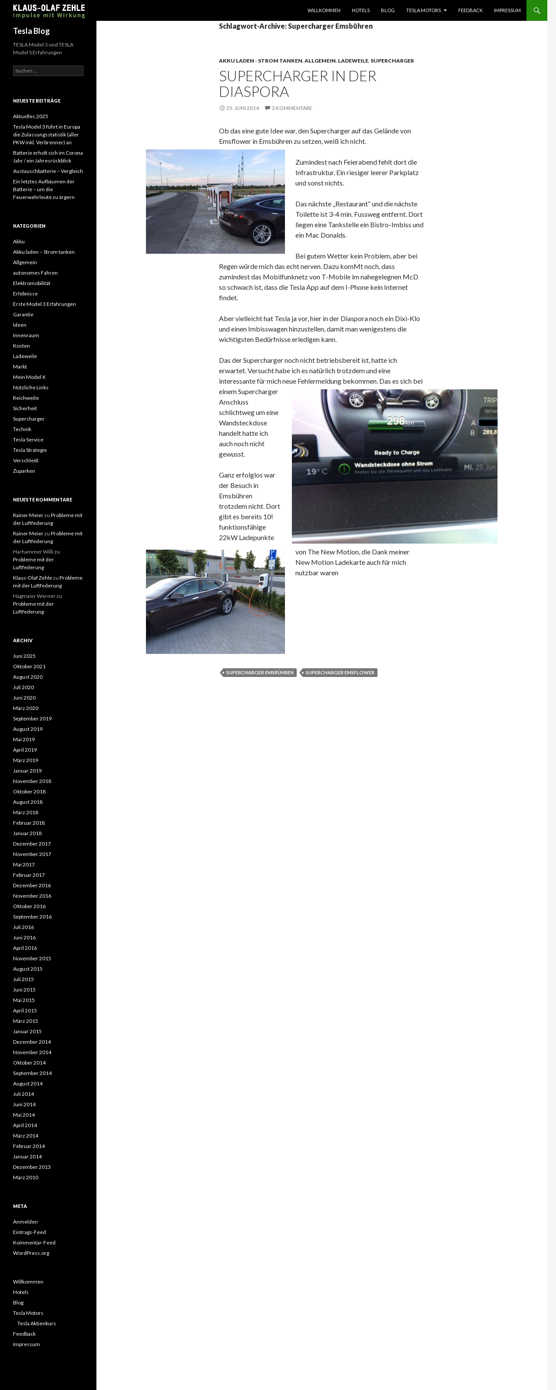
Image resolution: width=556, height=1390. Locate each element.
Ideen (19, 325)
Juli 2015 (23, 979)
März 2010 (25, 1177)
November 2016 (32, 895)
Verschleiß (25, 460)
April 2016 (25, 948)
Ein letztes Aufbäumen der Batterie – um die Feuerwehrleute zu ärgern (44, 189)
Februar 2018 (29, 822)
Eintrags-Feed (29, 1232)
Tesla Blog (31, 31)
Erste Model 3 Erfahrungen (44, 304)
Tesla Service (28, 439)
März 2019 (25, 760)
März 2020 (25, 708)
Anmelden (25, 1221)
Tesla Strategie (30, 450)
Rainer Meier (28, 515)
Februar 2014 (29, 1146)
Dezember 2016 (32, 885)
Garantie (23, 314)
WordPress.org (31, 1253)
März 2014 (25, 1135)
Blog (388, 10)
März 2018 (25, 812)
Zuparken (24, 471)
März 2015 (25, 1021)
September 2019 (32, 718)
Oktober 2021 (29, 666)
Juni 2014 (24, 1104)
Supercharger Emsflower (340, 672)
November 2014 (32, 1052)
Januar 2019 (27, 770)
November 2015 (32, 958)
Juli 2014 (23, 1094)
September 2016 (32, 916)
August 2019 (28, 729)
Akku (19, 241)
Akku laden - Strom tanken (260, 60)
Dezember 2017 (32, 843)
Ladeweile (353, 60)
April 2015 (25, 1010)
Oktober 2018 (29, 791)
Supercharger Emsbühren (260, 672)
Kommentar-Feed (34, 1242)
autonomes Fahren (35, 272)
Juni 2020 (24, 697)
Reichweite (26, 398)
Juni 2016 (24, 937)
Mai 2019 (24, 739)
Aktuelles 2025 (30, 116)
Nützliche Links (31, 387)
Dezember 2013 (32, 1167)
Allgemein (320, 60)
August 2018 (28, 802)
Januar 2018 (27, 833)
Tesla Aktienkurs (36, 1323)
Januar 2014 (27, 1156)
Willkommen (324, 10)
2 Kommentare (292, 108)
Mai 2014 (24, 1114)
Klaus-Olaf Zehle (32, 577)
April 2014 (25, 1125)
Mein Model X (29, 377)
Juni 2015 (24, 989)
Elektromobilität (31, 283)
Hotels (361, 10)
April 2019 (25, 749)
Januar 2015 (27, 1031)
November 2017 (32, 854)
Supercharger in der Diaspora (298, 83)
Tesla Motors (423, 10)
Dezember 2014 (32, 1041)
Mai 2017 (24, 864)
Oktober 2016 (29, 906)
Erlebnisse (25, 293)
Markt (20, 366)
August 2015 (28, 968)
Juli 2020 (23, 687)
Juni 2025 (24, 656)
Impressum (507, 10)
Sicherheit (25, 408)
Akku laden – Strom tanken (44, 252)
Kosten (21, 345)
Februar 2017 (29, 875)
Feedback (470, 10)
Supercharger (392, 60)
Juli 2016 (23, 927)
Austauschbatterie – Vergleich (48, 171)
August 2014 (28, 1083)
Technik (22, 429)
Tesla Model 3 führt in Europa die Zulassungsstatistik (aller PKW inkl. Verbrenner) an (46, 134)
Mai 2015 (24, 1000)
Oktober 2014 (29, 1062)
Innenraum (26, 335)
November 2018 (32, 781)
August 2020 (28, 676)
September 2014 (32, 1073)
